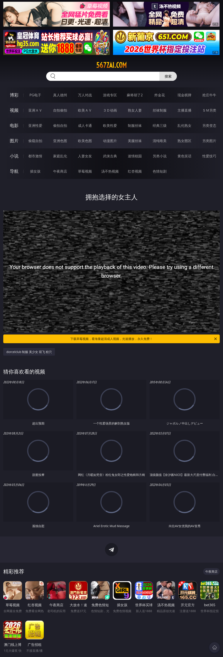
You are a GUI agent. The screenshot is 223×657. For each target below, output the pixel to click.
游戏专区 (110, 95)
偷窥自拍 (35, 140)
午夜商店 (60, 171)
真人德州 (60, 95)
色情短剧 (160, 171)
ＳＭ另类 (209, 110)
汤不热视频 (110, 171)
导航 (14, 171)
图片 (14, 141)
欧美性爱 (110, 125)
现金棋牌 (184, 95)
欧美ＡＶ (85, 110)
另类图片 (209, 140)
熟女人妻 (135, 110)
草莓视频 (85, 171)
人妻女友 (85, 156)
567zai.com (111, 65)
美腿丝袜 (135, 140)
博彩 (14, 95)
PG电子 (35, 95)
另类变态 (209, 125)
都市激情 (35, 156)
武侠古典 (110, 156)
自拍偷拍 (60, 110)
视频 (14, 110)
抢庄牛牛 (209, 95)
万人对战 (85, 95)
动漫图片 (110, 140)
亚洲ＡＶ (35, 110)
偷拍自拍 (60, 125)
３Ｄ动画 (110, 110)
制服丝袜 (135, 125)
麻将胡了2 (135, 95)
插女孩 (35, 171)
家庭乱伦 (60, 156)
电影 (14, 125)
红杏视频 (135, 171)
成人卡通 (85, 125)
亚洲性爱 (35, 125)
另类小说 (160, 156)
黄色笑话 (184, 156)
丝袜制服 (160, 110)
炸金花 (159, 95)
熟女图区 (184, 140)
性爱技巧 (209, 156)
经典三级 (160, 125)
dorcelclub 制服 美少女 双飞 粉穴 (29, 352)
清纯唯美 (160, 140)
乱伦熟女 (184, 125)
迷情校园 (135, 156)
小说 (14, 156)
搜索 (168, 76)
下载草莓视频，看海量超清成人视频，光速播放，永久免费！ (144, 338)
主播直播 (184, 110)
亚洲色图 (60, 140)
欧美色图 (85, 140)
